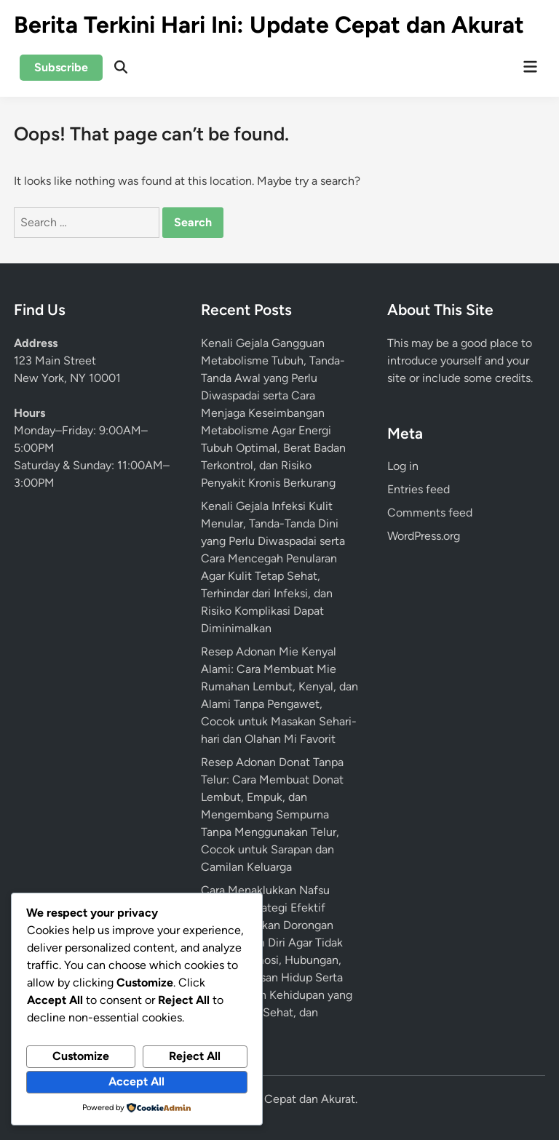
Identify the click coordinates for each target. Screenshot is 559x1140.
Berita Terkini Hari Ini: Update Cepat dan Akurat (269, 25)
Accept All (136, 1081)
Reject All (195, 1056)
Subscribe (61, 67)
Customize (80, 1056)
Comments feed (429, 512)
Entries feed (418, 489)
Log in (403, 466)
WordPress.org (423, 536)
